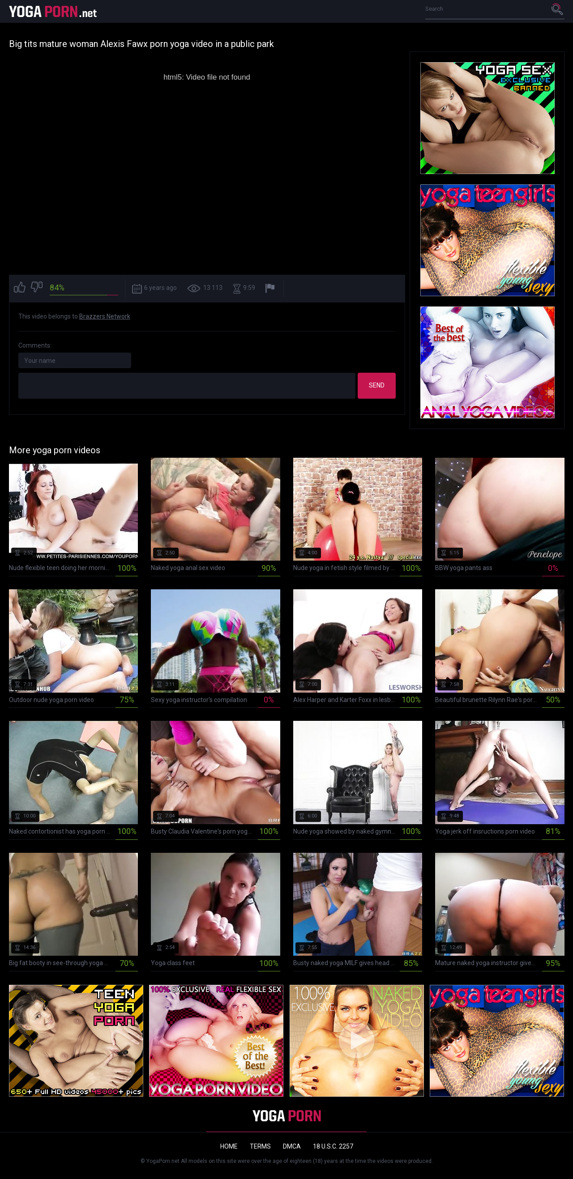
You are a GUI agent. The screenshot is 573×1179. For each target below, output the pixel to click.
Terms (260, 1146)
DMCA (292, 1146)
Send (377, 385)
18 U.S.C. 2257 (333, 1146)
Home (229, 1146)
